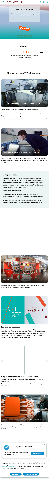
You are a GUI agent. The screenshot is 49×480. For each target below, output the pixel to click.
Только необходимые (31, 474)
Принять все (15, 474)
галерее (8, 385)
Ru (47, 2)
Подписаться (37, 454)
